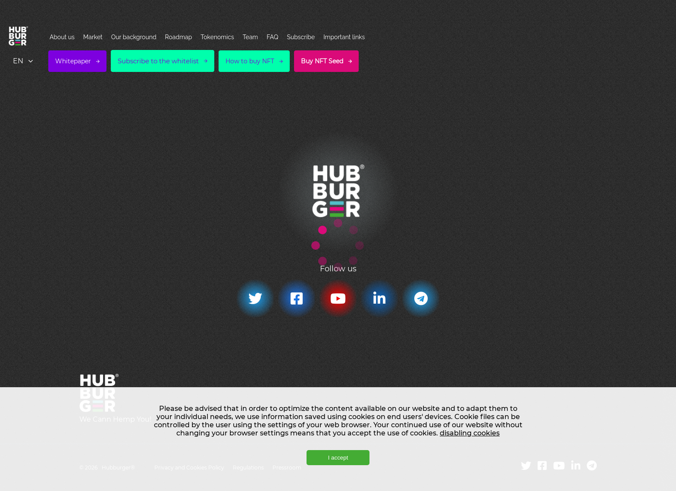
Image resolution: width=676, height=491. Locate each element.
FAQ (272, 37)
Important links (344, 37)
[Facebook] (296, 298)
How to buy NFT (249, 61)
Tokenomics (217, 37)
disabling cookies (470, 433)
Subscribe (301, 37)
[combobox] (24, 61)
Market (93, 37)
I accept (338, 457)
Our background (133, 37)
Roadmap (178, 37)
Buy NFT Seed (322, 61)
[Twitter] (255, 298)
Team (250, 37)
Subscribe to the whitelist (158, 61)
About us (62, 37)
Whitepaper (73, 61)
